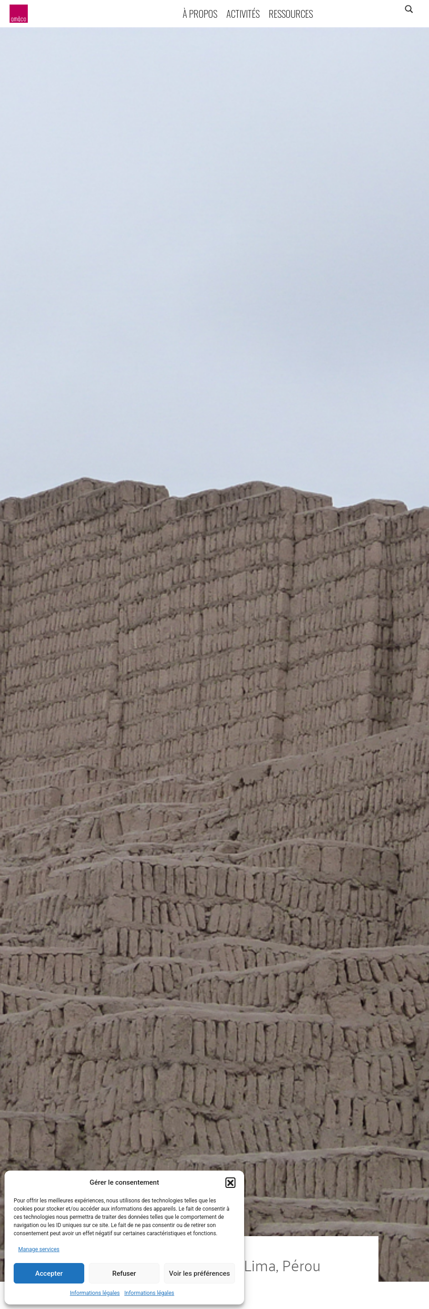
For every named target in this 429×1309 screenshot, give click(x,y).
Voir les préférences (199, 1273)
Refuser (124, 1273)
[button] (230, 1182)
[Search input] (373, 9)
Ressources (291, 13)
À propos (200, 13)
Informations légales (95, 1293)
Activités (243, 13)
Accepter (48, 1273)
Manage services (39, 1249)
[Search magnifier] (408, 9)
